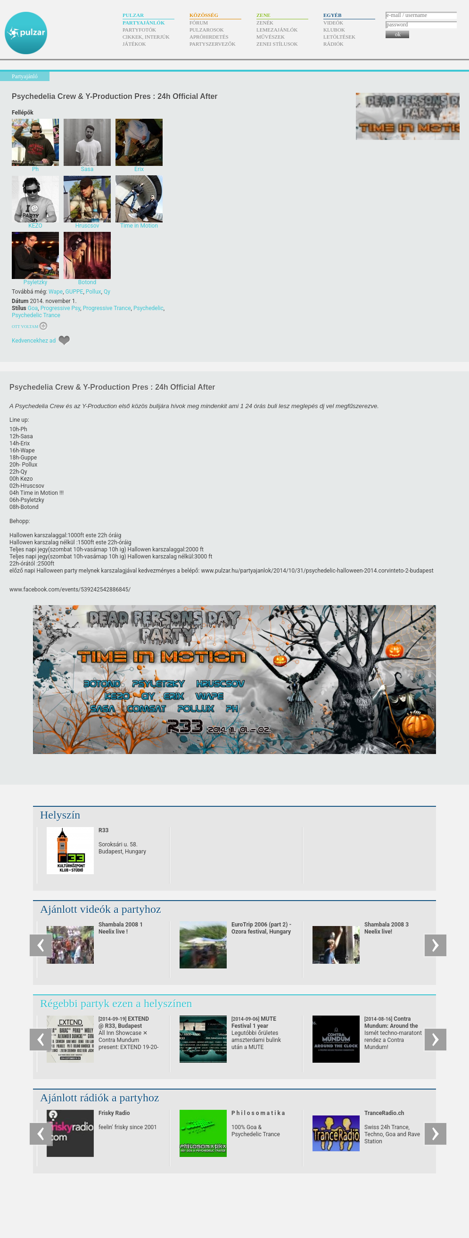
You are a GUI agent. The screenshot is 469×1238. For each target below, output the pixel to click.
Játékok (134, 44)
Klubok (334, 30)
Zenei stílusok (277, 44)
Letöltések (339, 37)
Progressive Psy (61, 308)
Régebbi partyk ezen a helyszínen (116, 1003)
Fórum (198, 22)
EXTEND (124, 1022)
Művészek (270, 37)
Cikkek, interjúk (146, 37)
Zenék (264, 22)
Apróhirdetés (209, 37)
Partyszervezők (212, 44)
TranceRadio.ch (384, 1113)
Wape (56, 291)
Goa (33, 308)
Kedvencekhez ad (34, 340)
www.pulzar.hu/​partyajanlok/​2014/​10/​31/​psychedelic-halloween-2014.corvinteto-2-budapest (317, 570)
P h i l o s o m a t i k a (258, 1113)
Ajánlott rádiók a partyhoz (99, 1097)
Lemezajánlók (276, 30)
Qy (107, 291)
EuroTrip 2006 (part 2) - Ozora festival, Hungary (261, 928)
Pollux (93, 291)
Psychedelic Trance (36, 315)
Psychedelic (148, 308)
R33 (103, 830)
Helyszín (60, 815)
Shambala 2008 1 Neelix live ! (121, 928)
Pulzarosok (206, 30)
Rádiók (333, 44)
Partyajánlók (144, 22)
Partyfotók (139, 30)
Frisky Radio (114, 1113)
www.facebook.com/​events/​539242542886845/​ (70, 589)
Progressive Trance (107, 308)
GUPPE (74, 291)
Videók (333, 22)
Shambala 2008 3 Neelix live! (386, 928)
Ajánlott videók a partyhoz (100, 909)
